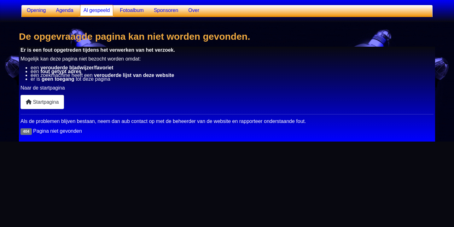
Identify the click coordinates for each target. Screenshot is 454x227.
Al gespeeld (97, 10)
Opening (36, 10)
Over (193, 10)
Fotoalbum (132, 10)
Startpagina (42, 102)
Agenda (64, 10)
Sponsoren (166, 10)
